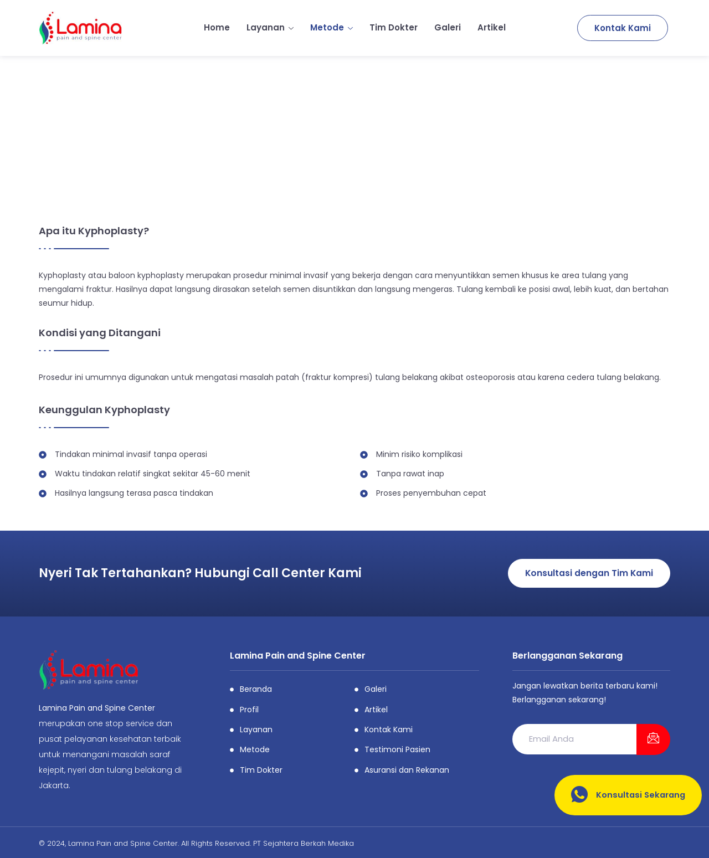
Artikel (491, 27)
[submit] (653, 739)
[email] (574, 739)
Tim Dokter (393, 27)
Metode (331, 27)
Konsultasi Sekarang (626, 795)
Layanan (270, 27)
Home (217, 27)
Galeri (447, 27)
